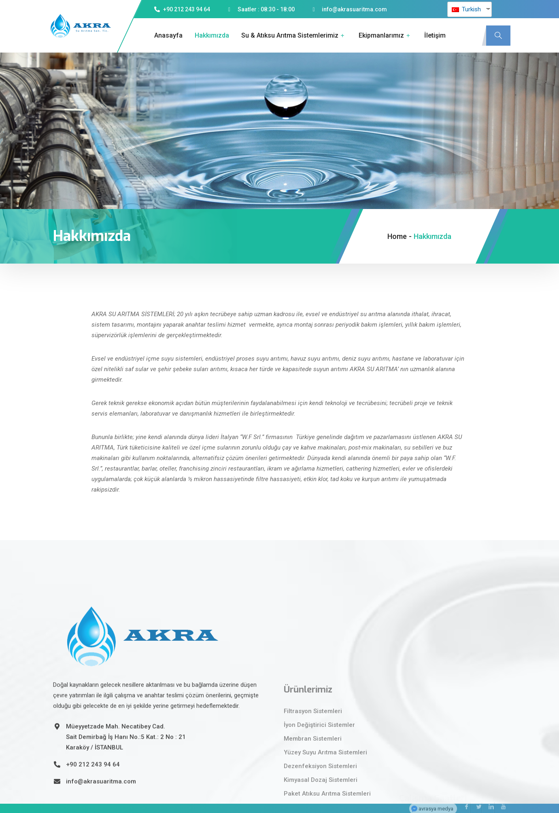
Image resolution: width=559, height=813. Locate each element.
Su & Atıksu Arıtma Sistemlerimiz (293, 35)
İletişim (435, 35)
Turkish (466, 9)
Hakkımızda (212, 35)
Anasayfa (168, 35)
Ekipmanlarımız (385, 35)
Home (397, 236)
